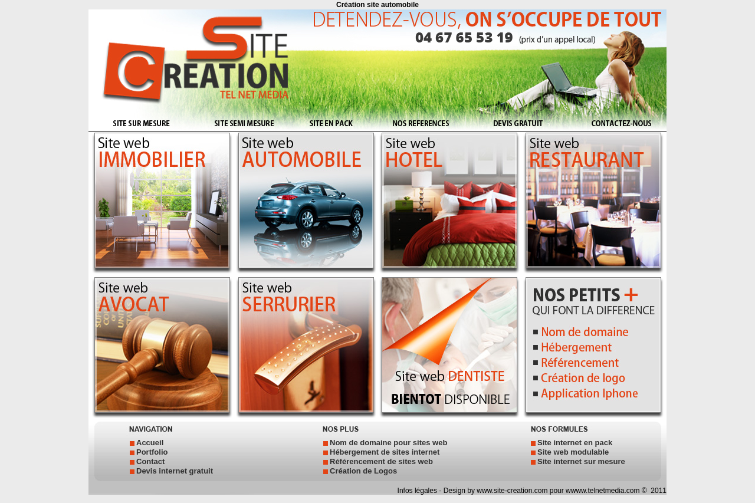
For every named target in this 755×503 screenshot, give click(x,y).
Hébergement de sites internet (384, 452)
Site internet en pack (574, 442)
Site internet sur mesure (581, 461)
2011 (658, 490)
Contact (150, 461)
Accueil (149, 442)
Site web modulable (573, 452)
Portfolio (152, 452)
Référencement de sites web (381, 461)
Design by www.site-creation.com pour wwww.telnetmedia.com (542, 490)
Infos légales (418, 490)
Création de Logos (363, 470)
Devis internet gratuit (174, 470)
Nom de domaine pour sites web (388, 442)
